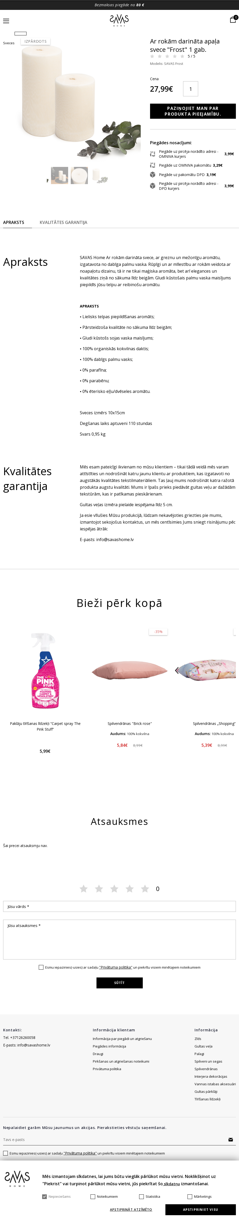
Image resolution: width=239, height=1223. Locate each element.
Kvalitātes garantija (63, 227)
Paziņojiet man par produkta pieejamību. (187, 116)
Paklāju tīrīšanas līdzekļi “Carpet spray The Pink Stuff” (45, 731)
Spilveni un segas (208, 1066)
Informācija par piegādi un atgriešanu (122, 1044)
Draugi (98, 1059)
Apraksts (13, 227)
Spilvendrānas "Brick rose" (130, 728)
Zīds (198, 1044)
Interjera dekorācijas (211, 1081)
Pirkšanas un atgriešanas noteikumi (121, 1066)
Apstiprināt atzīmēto (131, 1210)
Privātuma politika (107, 1074)
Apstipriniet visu (200, 1209)
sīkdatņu (171, 1183)
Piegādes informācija (110, 1051)
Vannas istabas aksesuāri (215, 1089)
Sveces (144, 43)
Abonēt (230, 1144)
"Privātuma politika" (115, 972)
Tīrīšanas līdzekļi (208, 1104)
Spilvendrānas (206, 1074)
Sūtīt (119, 988)
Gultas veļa (203, 1051)
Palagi (199, 1059)
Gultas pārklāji (206, 1096)
